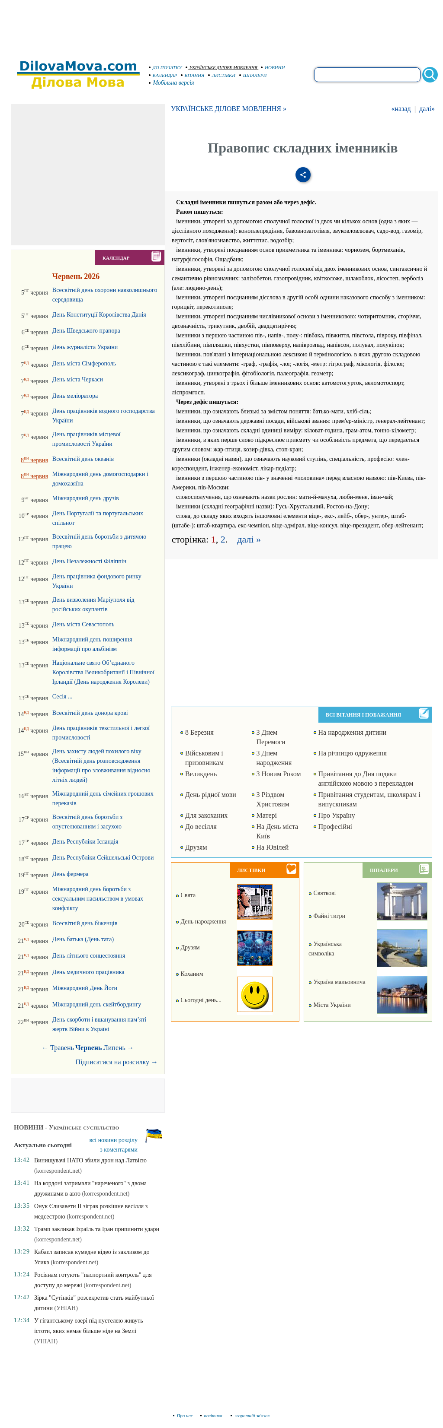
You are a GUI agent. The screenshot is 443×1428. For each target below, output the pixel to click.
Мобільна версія (172, 82)
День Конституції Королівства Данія (99, 314)
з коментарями (119, 1149)
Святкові (322, 893)
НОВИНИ (273, 67)
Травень (62, 1047)
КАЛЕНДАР (163, 75)
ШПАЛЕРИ (253, 75)
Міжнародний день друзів (85, 498)
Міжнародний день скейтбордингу (96, 1004)
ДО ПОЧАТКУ (165, 67)
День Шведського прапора (86, 330)
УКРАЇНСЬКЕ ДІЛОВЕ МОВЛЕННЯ (221, 67)
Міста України (329, 1005)
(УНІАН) (66, 1308)
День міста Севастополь (83, 624)
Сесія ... (62, 696)
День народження (201, 921)
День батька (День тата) (83, 939)
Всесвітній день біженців (84, 923)
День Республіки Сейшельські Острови (103, 857)
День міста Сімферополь (84, 363)
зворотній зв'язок (250, 1415)
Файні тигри (326, 916)
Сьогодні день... (199, 1000)
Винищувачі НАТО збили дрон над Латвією (90, 1160)
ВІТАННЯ (192, 75)
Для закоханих (206, 815)
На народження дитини (352, 732)
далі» (427, 108)
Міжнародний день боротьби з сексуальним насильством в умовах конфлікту (97, 898)
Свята (186, 895)
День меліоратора (75, 396)
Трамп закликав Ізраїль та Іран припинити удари (96, 1229)
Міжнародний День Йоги (84, 988)
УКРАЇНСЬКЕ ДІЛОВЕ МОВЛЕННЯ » (228, 108)
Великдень (201, 773)
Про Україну (336, 815)
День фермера (70, 874)
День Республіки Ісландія (85, 841)
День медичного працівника (88, 972)
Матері (267, 815)
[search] (367, 74)
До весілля (201, 826)
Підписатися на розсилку (117, 1062)
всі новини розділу (114, 1140)
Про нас (183, 1415)
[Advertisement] (221, 26)
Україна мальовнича (337, 982)
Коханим (189, 974)
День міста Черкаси (77, 379)
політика (212, 1415)
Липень (114, 1047)
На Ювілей (273, 847)
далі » (249, 539)
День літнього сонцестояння (88, 955)
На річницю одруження (352, 753)
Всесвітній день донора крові (90, 713)
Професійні (335, 826)
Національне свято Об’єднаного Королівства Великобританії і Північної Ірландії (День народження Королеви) (103, 672)
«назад (401, 108)
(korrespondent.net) (58, 1171)
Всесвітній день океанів (83, 459)
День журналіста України (85, 347)
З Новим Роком (279, 773)
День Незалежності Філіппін (89, 561)
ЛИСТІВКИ (222, 75)
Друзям (196, 847)
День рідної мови (210, 794)
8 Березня (199, 732)
